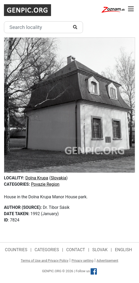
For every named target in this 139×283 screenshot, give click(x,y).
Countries (16, 249)
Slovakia (58, 177)
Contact (75, 249)
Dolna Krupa (36, 177)
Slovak (100, 249)
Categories (47, 249)
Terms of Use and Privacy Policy (44, 260)
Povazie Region (45, 184)
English (123, 249)
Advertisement (107, 260)
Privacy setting (82, 260)
